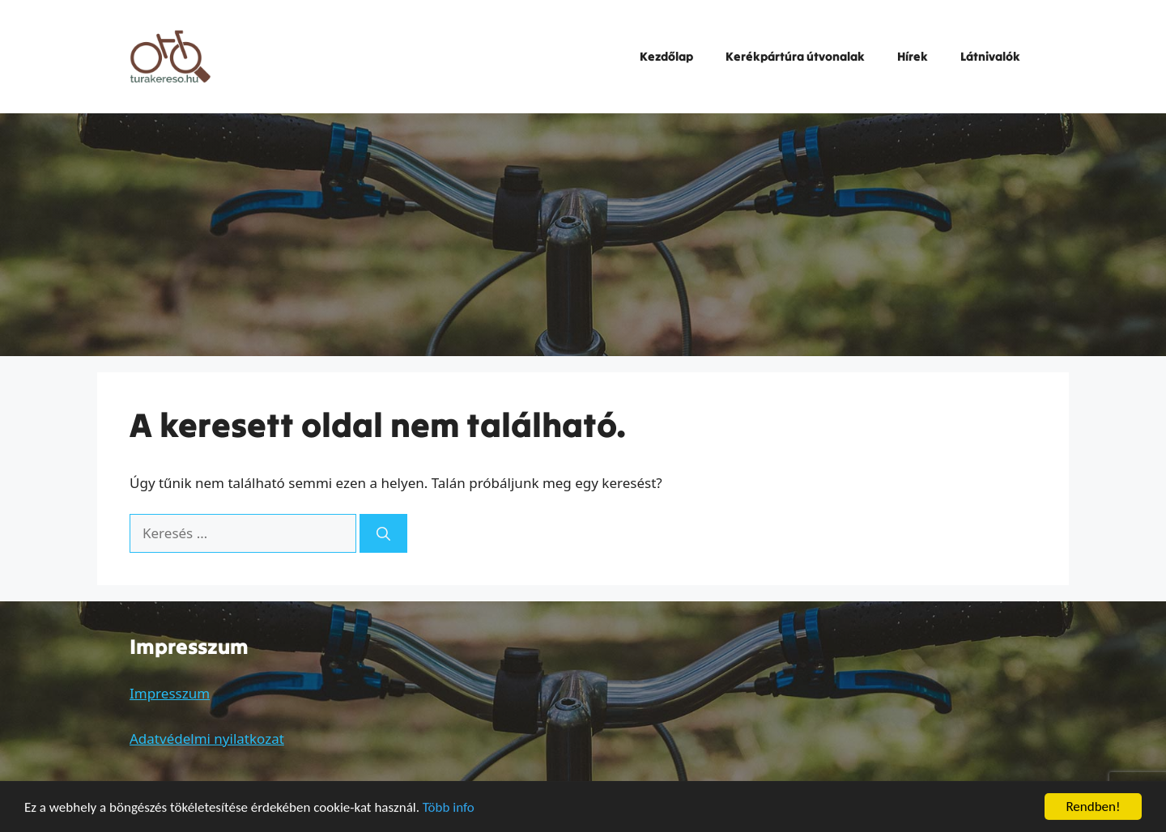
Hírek (912, 56)
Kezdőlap (666, 56)
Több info (448, 808)
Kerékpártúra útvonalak (795, 56)
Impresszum (170, 693)
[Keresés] (383, 533)
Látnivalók (990, 56)
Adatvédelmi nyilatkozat (207, 738)
